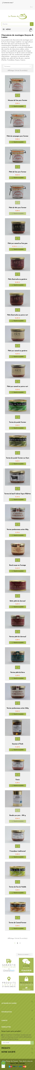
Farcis (18, 779)
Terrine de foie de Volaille (17, 887)
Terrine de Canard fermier (17, 922)
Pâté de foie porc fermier (17, 172)
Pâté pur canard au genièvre (17, 351)
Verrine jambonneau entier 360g (17, 708)
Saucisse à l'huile (17, 744)
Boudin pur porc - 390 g (17, 815)
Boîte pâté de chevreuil (17, 601)
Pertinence (18, 66)
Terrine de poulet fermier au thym (17, 458)
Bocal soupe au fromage (17, 565)
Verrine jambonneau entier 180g (17, 529)
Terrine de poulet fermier (17, 422)
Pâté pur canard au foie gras (17, 243)
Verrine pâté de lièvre (17, 672)
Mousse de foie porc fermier (17, 100)
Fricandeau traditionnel (17, 851)
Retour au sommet (24, 955)
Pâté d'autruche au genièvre (17, 279)
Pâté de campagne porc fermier (17, 136)
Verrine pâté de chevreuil (17, 636)
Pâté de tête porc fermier (17, 207)
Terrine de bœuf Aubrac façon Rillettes (17, 494)
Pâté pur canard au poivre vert (17, 386)
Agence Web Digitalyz (17, 1063)
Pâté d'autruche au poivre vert (17, 315)
